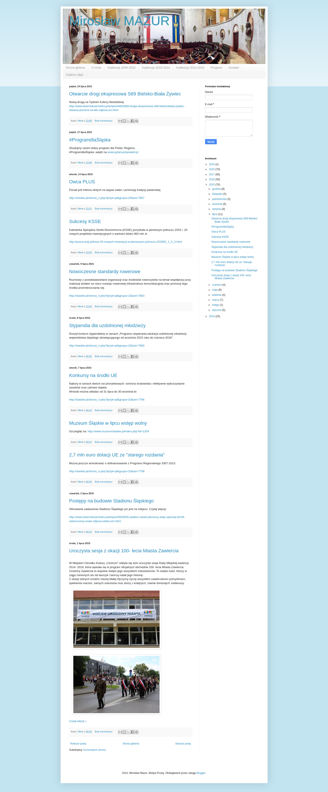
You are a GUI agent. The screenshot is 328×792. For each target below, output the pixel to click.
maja (215, 289)
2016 (212, 179)
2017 (212, 174)
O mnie (96, 67)
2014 (212, 316)
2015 (212, 184)
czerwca (217, 284)
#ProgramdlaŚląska (90, 140)
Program (216, 67)
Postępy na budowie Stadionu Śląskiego (111, 501)
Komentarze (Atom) (94, 749)
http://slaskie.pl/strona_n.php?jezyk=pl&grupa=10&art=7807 (106, 198)
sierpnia (217, 209)
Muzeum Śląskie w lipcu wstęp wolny (108, 423)
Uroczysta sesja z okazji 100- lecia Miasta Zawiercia (124, 550)
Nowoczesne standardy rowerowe (104, 271)
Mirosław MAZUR (119, 21)
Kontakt (234, 67)
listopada (217, 193)
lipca (215, 214)
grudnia (216, 188)
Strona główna (75, 67)
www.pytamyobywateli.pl (123, 152)
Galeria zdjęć (75, 74)
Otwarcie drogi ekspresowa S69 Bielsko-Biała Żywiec (125, 94)
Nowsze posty (78, 743)
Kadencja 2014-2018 (190, 67)
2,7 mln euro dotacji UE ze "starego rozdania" (117, 455)
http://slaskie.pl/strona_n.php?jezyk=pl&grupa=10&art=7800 (106, 345)
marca (216, 299)
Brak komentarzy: (104, 120)
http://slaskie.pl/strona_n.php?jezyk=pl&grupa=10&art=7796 (106, 399)
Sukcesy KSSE (85, 221)
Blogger (200, 773)
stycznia (217, 310)
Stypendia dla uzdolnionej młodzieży (107, 325)
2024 (212, 164)
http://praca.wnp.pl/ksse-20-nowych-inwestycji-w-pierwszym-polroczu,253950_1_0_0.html (125, 241)
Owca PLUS (82, 181)
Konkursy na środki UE (93, 375)
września (217, 204)
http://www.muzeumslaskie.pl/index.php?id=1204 (118, 431)
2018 (212, 169)
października (219, 199)
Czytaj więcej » (77, 721)
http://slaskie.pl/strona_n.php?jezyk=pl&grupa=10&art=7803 (106, 295)
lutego (216, 304)
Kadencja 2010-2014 (156, 67)
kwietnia (217, 294)
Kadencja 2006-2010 (121, 67)
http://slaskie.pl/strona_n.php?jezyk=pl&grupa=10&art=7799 (106, 471)
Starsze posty (183, 743)
